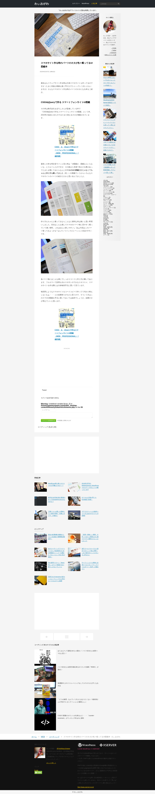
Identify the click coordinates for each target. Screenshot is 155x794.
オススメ (105, 202)
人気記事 (94, 3)
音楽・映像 (106, 233)
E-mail (36, 770)
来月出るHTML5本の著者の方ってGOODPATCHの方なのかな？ (56, 499)
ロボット (105, 206)
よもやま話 (106, 193)
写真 (104, 215)
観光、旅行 (106, 231)
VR (104, 180)
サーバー (105, 191)
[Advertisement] (67, 365)
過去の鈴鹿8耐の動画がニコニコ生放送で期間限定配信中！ (56, 537)
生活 (104, 220)
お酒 (104, 223)
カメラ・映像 (107, 204)
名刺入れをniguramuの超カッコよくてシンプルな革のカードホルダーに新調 (56, 579)
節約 (104, 224)
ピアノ (105, 235)
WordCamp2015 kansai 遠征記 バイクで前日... (109, 102)
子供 (104, 216)
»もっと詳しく (51, 763)
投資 (104, 218)
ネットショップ (107, 192)
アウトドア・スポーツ (109, 194)
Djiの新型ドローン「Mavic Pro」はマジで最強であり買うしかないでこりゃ (56, 565)
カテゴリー (76, 3)
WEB (104, 182)
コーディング (107, 189)
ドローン (105, 210)
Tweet (44, 390)
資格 (104, 232)
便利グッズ (106, 214)
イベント (105, 201)
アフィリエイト (107, 188)
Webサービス (107, 183)
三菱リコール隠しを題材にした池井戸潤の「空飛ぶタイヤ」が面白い (56, 513)
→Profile (113, 48)
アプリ (105, 198)
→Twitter (113, 50)
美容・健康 (106, 227)
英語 (104, 229)
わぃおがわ (41, 3)
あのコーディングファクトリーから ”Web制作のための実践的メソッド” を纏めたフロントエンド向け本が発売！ (56, 553)
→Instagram (112, 52)
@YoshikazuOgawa (63, 748)
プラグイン (106, 187)
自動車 (105, 228)
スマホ (105, 209)
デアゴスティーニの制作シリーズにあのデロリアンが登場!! (90, 513)
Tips (104, 185)
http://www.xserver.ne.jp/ (86, 787)
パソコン (105, 213)
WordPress (85, 3)
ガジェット (106, 205)
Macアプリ (106, 200)
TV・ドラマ (106, 222)
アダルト (105, 197)
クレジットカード (108, 207)
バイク (105, 211)
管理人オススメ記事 (110, 55)
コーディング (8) (44, 427)
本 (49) (53, 427)
